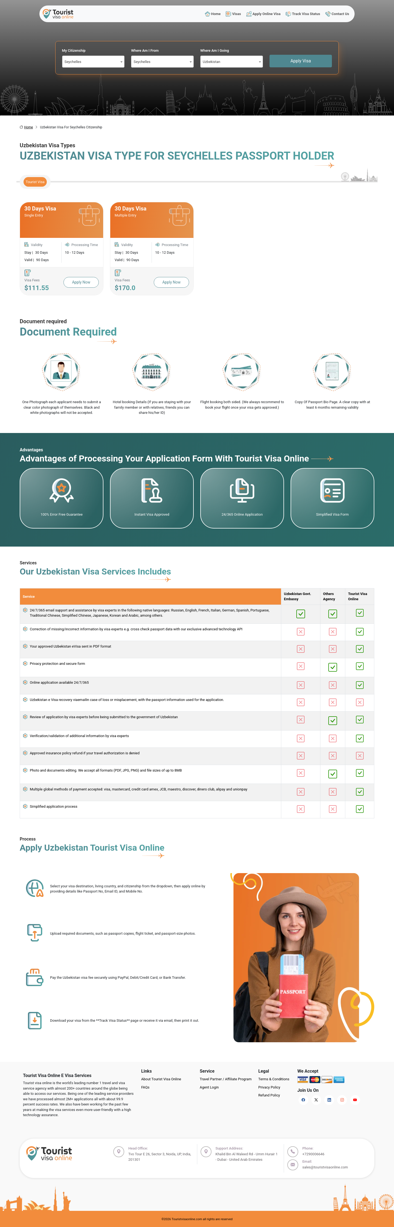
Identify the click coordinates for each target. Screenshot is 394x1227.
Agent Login (209, 1087)
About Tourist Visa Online (161, 1079)
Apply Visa (301, 60)
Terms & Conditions (273, 1079)
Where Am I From (145, 50)
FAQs (145, 1087)
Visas (233, 13)
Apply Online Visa (263, 13)
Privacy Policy (269, 1087)
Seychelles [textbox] (73, 62)
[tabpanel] (197, 249)
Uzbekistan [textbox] (211, 62)
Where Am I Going (214, 50)
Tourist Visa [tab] (35, 182)
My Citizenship (74, 50)
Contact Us (337, 13)
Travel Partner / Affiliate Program (226, 1079)
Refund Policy (269, 1095)
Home (213, 13)
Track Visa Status (303, 13)
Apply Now (81, 282)
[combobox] (93, 62)
